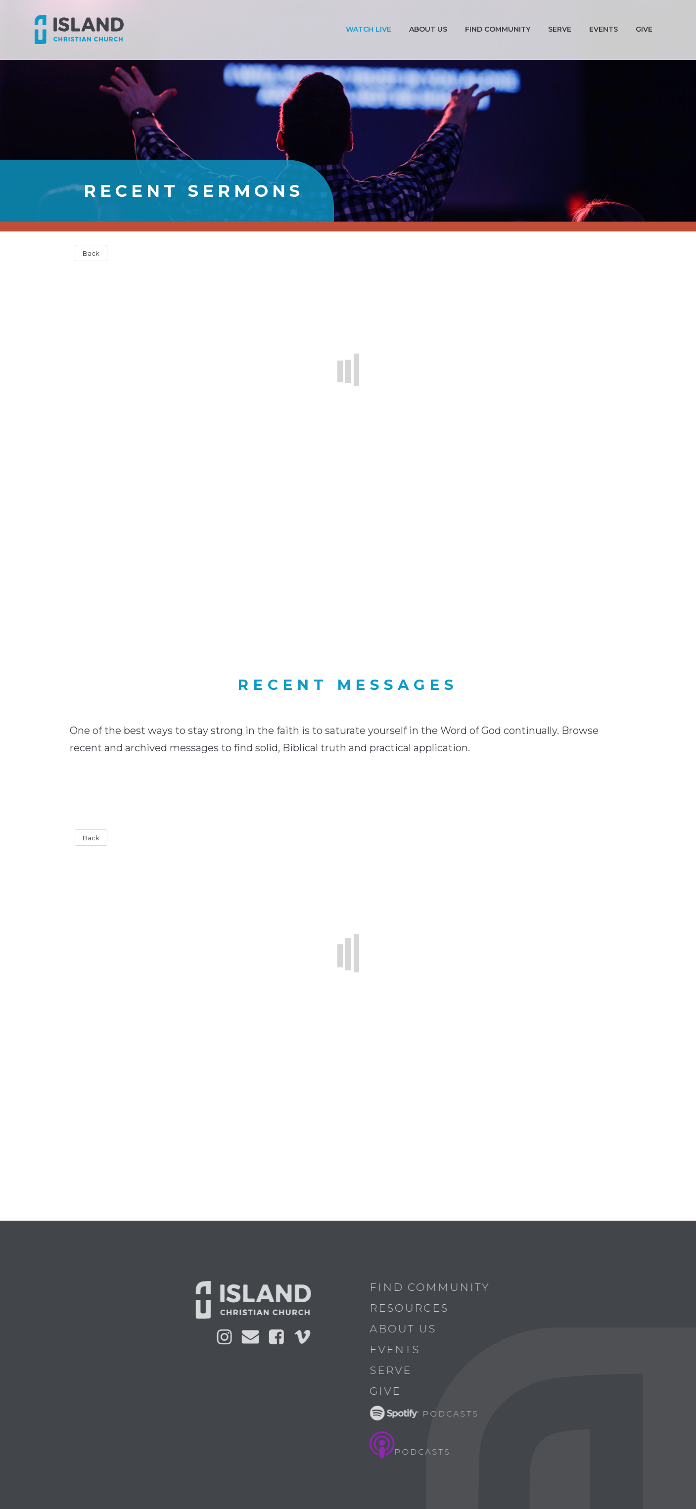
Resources (412, 1308)
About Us (406, 1329)
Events (603, 29)
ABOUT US (428, 29)
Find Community (497, 29)
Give (644, 29)
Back (91, 253)
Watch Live (368, 29)
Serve (559, 29)
